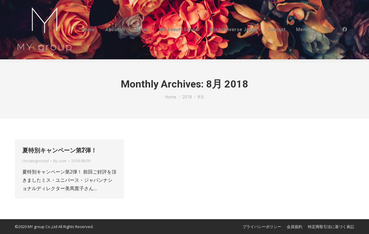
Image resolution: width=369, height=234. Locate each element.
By (60, 160)
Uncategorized (35, 160)
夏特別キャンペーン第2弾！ (59, 149)
